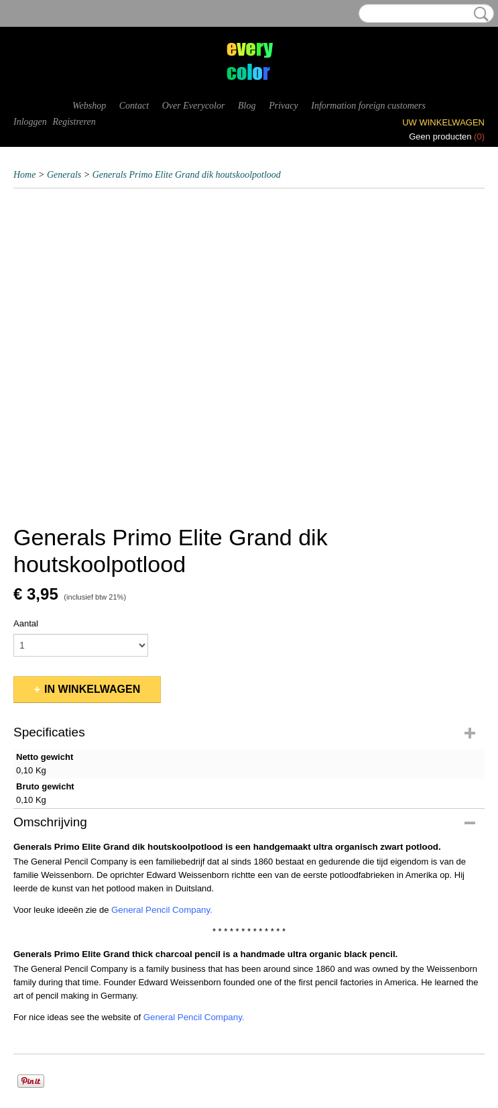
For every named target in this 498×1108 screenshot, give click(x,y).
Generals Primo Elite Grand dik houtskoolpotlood (186, 175)
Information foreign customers (368, 106)
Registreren (73, 122)
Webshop (89, 106)
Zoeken (479, 14)
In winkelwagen (92, 689)
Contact (134, 106)
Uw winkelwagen (443, 122)
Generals (64, 175)
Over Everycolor (193, 106)
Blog (246, 106)
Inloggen (30, 122)
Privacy (283, 106)
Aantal (25, 623)
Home (24, 175)
